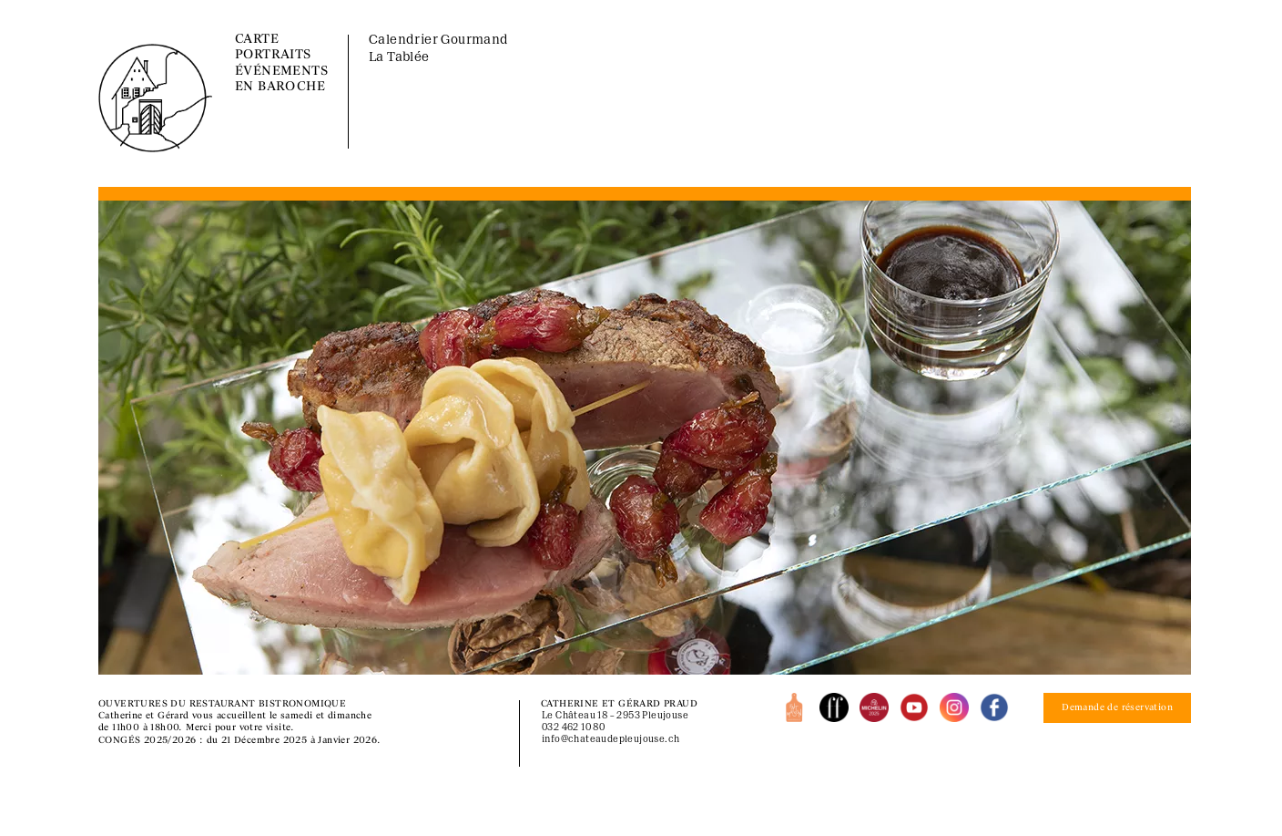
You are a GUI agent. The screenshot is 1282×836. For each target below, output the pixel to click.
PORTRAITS (273, 55)
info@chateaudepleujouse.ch (610, 740)
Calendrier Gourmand (439, 40)
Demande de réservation (1117, 708)
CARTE (257, 39)
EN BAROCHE (280, 87)
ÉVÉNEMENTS (281, 71)
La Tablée (399, 58)
